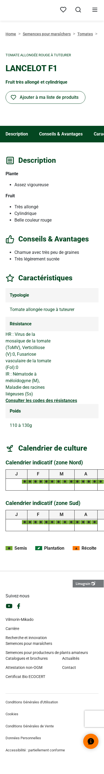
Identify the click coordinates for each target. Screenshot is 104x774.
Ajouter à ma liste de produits (49, 97)
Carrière (12, 628)
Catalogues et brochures (27, 658)
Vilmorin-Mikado (20, 619)
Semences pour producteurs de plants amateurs (47, 652)
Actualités (70, 658)
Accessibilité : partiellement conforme (35, 750)
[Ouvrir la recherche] (78, 10)
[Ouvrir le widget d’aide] (90, 741)
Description (17, 134)
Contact (69, 667)
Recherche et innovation (26, 637)
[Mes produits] (63, 10)
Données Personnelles (23, 738)
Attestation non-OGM (24, 667)
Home (11, 34)
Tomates (85, 34)
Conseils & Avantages (61, 134)
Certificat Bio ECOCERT (25, 676)
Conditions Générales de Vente (30, 726)
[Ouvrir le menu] (95, 10)
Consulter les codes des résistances (41, 400)
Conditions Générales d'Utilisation (32, 702)
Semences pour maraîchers (47, 34)
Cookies (12, 714)
